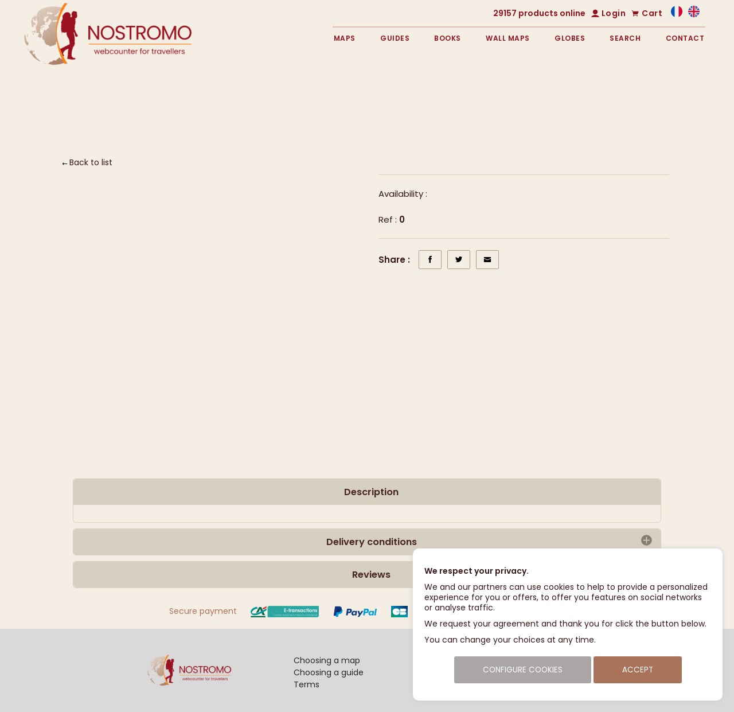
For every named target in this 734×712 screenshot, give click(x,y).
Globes (570, 38)
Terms (306, 684)
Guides (394, 38)
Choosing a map (327, 660)
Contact (685, 38)
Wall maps (508, 38)
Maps (345, 38)
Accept (637, 669)
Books (447, 38)
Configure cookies (523, 669)
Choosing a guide (329, 672)
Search (625, 38)
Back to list (90, 162)
